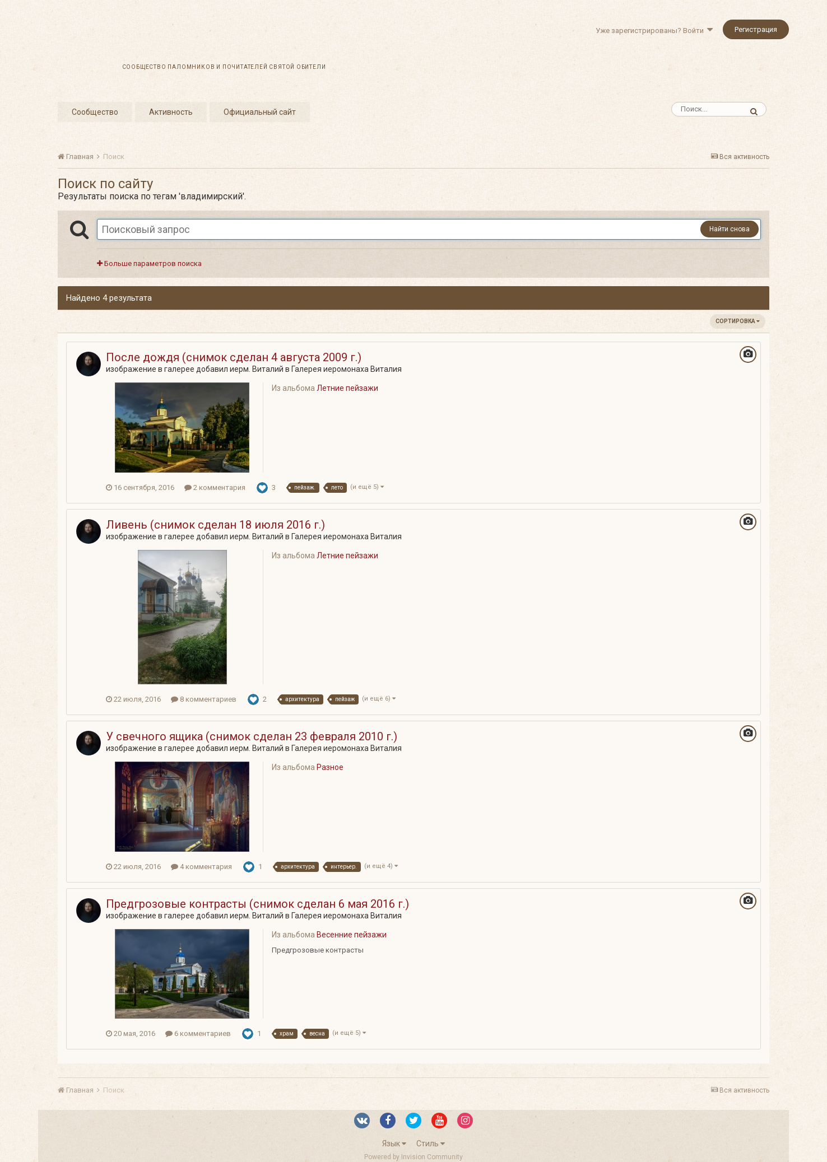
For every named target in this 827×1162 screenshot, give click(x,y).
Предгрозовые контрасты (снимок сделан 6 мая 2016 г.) (257, 904)
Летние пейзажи (347, 388)
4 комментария (201, 866)
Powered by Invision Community (413, 1157)
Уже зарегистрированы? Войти (654, 30)
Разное (330, 767)
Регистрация (756, 29)
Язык (394, 1143)
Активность (171, 112)
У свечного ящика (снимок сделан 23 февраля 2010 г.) (251, 736)
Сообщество (95, 112)
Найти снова (729, 229)
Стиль (430, 1143)
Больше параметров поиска (149, 263)
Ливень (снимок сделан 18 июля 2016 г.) (215, 524)
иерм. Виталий (257, 369)
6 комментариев (198, 1033)
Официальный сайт (260, 112)
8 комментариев (203, 699)
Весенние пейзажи (352, 934)
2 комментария (214, 487)
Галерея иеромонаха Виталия (346, 369)
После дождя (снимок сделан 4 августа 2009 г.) (233, 357)
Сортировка (738, 321)
